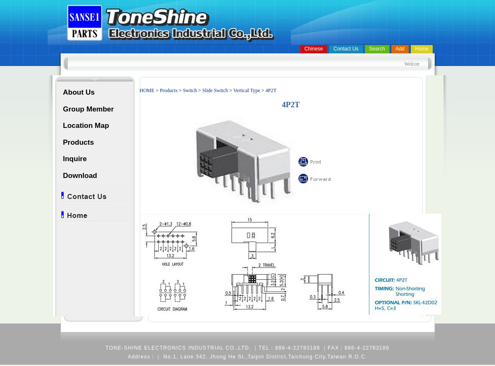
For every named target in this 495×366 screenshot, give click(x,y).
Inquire (75, 159)
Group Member (88, 109)
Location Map (86, 126)
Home (421, 49)
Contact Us (345, 49)
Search (377, 49)
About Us (79, 92)
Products (78, 142)
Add (400, 49)
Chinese (313, 49)
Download (80, 176)
